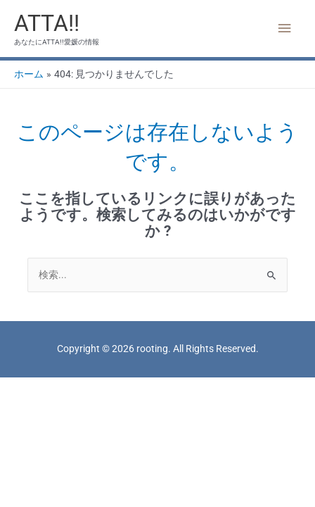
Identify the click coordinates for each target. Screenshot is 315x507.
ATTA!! (46, 23)
